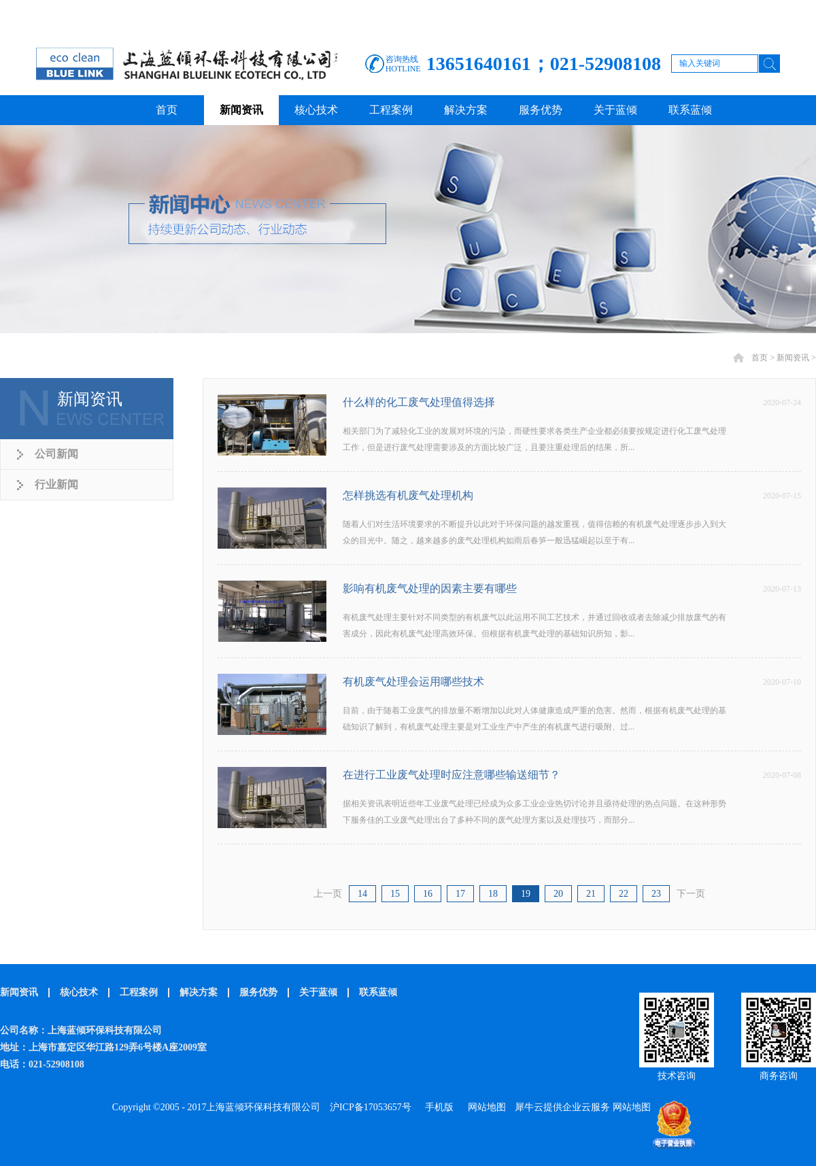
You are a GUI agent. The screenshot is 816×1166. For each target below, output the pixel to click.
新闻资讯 (793, 357)
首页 (166, 110)
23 (656, 894)
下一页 (691, 894)
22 (623, 894)
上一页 (327, 894)
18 (493, 894)
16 (427, 894)
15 (395, 894)
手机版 (437, 1107)
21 (591, 894)
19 (525, 894)
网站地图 (484, 1107)
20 (558, 894)
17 (460, 894)
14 (362, 894)
